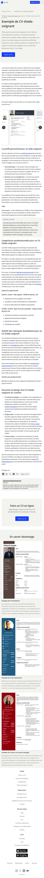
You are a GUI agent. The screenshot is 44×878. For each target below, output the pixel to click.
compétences (15, 345)
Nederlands (18, 863)
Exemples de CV (6, 11)
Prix (22, 820)
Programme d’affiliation (22, 845)
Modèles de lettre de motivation (22, 801)
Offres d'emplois (22, 785)
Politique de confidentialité (22, 826)
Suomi (27, 863)
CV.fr (38, 102)
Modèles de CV (22, 794)
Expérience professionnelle (25, 272)
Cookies (22, 830)
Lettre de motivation (22, 778)
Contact (22, 816)
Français (9, 863)
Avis (22, 842)
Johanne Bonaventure (14, 16)
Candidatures (22, 782)
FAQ (22, 813)
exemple (38, 284)
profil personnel (26, 153)
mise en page (35, 424)
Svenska (34, 863)
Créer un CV (22, 775)
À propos (22, 838)
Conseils (22, 804)
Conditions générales (22, 823)
